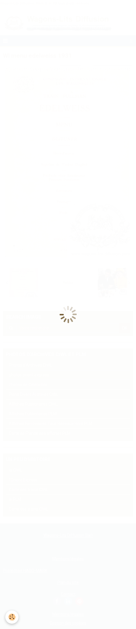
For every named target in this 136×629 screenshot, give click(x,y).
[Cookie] (12, 617)
